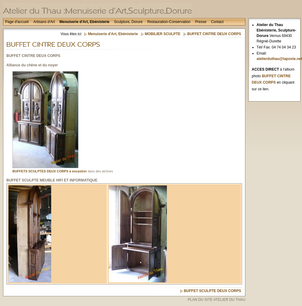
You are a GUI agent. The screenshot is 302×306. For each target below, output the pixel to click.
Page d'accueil (17, 22)
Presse (200, 22)
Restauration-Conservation (169, 22)
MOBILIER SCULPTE (163, 34)
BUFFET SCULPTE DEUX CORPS (212, 291)
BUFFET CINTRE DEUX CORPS (214, 34)
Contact (217, 22)
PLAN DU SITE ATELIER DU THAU (216, 300)
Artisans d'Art (44, 22)
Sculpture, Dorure (128, 22)
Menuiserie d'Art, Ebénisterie (84, 22)
